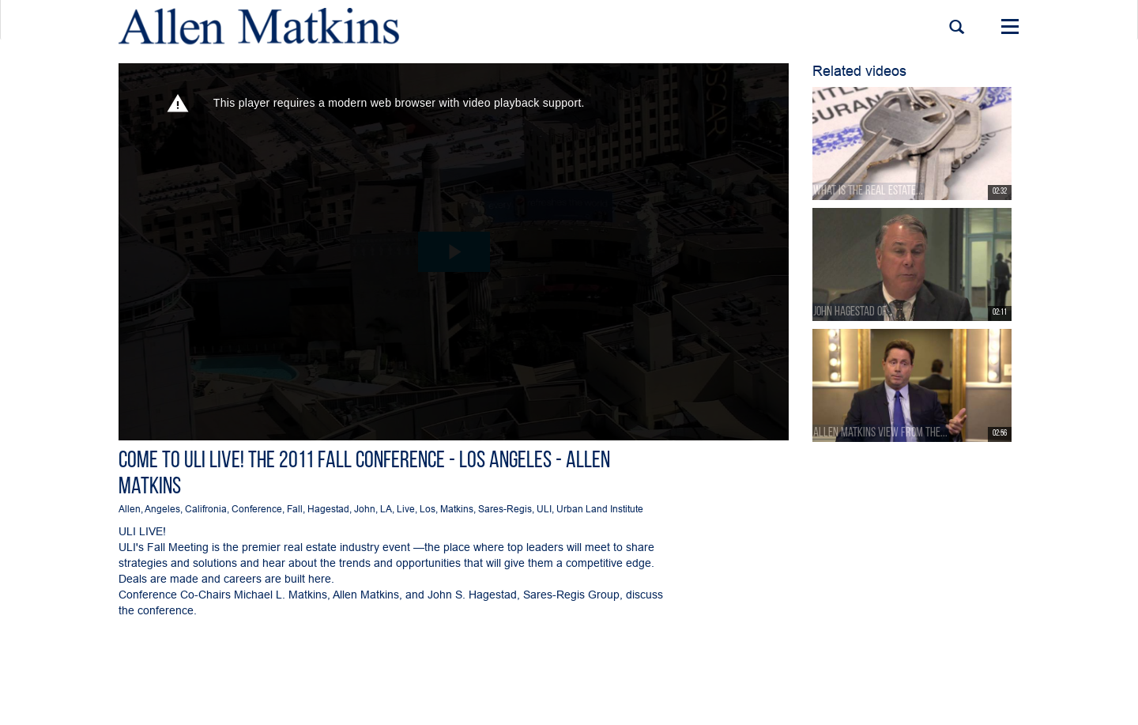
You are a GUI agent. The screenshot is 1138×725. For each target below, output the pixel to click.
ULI (544, 509)
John (364, 509)
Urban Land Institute (599, 509)
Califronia (206, 509)
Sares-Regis (505, 509)
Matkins (456, 509)
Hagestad (328, 509)
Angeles (162, 509)
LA (386, 509)
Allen (130, 509)
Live (406, 509)
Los (427, 509)
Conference (257, 509)
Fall (295, 509)
